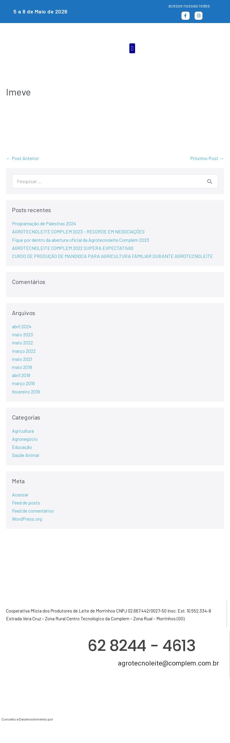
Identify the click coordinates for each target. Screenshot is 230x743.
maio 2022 (22, 342)
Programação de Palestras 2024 (44, 223)
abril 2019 (21, 375)
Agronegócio (25, 439)
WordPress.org (27, 519)
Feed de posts (26, 502)
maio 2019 (22, 367)
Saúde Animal (25, 455)
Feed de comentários (33, 510)
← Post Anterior (22, 158)
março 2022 (24, 351)
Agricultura (23, 431)
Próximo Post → (207, 158)
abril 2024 (21, 326)
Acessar (20, 494)
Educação (22, 447)
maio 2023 (22, 334)
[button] (132, 48)
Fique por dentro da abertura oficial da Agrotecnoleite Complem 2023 (80, 240)
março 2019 (23, 383)
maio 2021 (22, 359)
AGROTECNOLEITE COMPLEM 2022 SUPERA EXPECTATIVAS (73, 248)
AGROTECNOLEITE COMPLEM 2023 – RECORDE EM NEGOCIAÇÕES (78, 231)
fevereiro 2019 (26, 391)
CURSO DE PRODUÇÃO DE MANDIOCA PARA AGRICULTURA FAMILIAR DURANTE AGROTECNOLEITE (112, 256)
